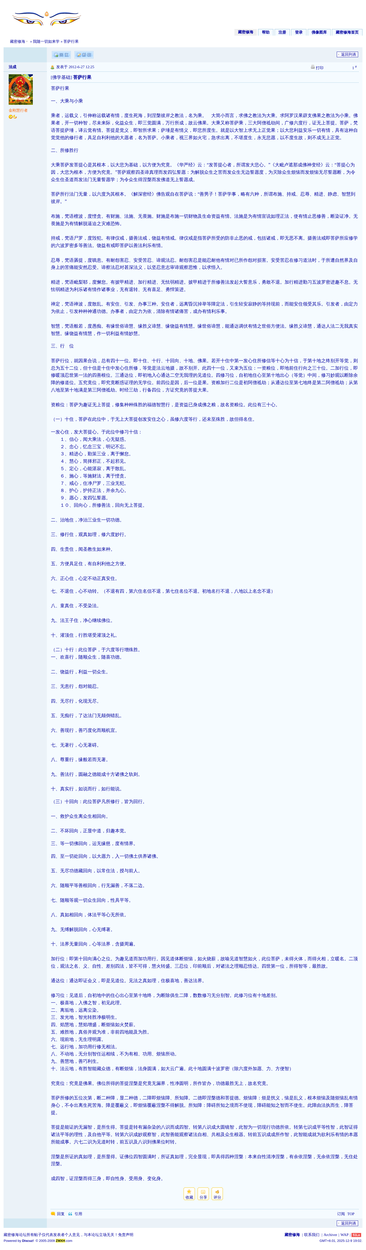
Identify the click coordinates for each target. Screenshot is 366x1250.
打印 (319, 68)
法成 (12, 67)
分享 (203, 1197)
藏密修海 (245, 32)
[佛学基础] (61, 77)
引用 (78, 1214)
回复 (61, 1214)
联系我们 (311, 1235)
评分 (217, 1197)
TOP (351, 1214)
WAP (345, 1235)
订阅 (341, 1214)
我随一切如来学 (46, 41)
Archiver (330, 1235)
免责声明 (125, 1235)
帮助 (266, 32)
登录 (299, 32)
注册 (282, 32)
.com (64, 1241)
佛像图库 (319, 32)
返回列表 (348, 54)
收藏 (189, 1197)
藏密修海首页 (347, 32)
